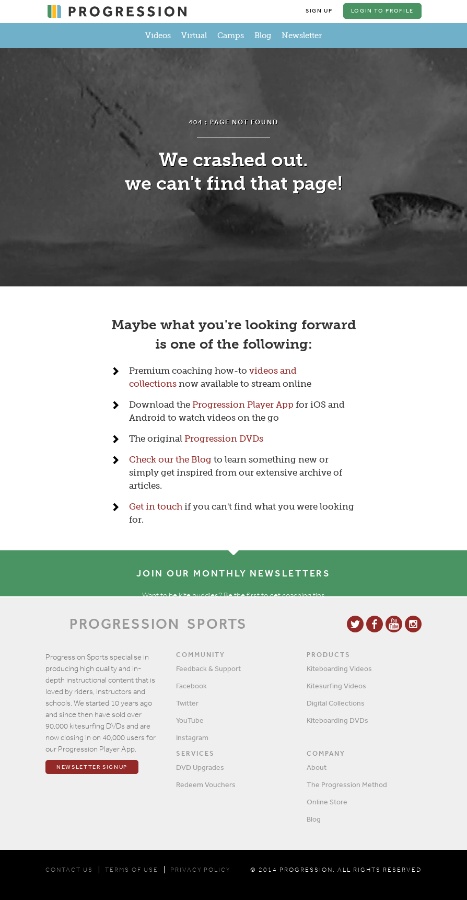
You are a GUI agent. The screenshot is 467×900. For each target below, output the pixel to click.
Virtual (194, 35)
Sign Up (319, 11)
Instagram (192, 737)
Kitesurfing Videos (336, 685)
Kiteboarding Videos (339, 668)
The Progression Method (347, 784)
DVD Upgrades (200, 767)
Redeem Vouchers (206, 784)
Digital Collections (336, 703)
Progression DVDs (223, 438)
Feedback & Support (208, 668)
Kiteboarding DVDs (337, 720)
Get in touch (155, 506)
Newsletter (302, 35)
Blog (262, 35)
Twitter (187, 703)
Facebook (191, 685)
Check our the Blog (170, 459)
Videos (158, 35)
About (316, 767)
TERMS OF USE (131, 869)
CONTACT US (69, 869)
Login (382, 11)
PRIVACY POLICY (200, 869)
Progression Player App (243, 404)
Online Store (327, 801)
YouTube (190, 720)
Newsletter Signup (91, 767)
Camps (230, 35)
